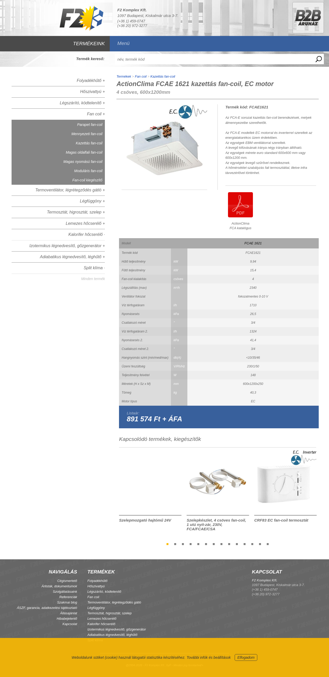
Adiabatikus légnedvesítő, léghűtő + (72, 257)
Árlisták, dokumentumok (59, 586)
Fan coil (141, 76)
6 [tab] (206, 543)
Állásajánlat (68, 613)
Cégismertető (67, 581)
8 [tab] (221, 543)
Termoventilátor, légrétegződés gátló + (70, 190)
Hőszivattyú (96, 586)
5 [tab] (198, 543)
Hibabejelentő (67, 618)
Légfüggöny (96, 608)
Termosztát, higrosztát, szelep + (76, 212)
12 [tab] (252, 543)
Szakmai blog (67, 602)
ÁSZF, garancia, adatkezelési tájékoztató (47, 608)
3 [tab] (183, 543)
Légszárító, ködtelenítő (104, 591)
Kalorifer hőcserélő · (86, 234)
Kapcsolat (69, 624)
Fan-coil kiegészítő (87, 180)
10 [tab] (237, 543)
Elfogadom (246, 657)
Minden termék (93, 279)
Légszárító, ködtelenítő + (82, 103)
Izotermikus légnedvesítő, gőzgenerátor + (67, 246)
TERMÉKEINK (89, 43)
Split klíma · (94, 268)
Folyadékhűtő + (91, 80)
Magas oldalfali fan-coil (84, 152)
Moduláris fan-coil (88, 171)
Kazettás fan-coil (89, 143)
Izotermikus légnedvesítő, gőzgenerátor (116, 629)
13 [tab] (260, 543)
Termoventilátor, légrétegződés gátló (114, 602)
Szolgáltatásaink (65, 591)
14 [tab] (267, 543)
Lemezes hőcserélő (101, 618)
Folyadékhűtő (97, 581)
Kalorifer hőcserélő (101, 624)
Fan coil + (96, 114)
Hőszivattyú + (92, 91)
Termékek (123, 76)
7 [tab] (213, 543)
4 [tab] (190, 543)
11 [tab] (244, 543)
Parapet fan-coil (89, 125)
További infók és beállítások (209, 657)
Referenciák (68, 597)
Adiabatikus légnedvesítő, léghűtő (112, 635)
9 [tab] (229, 543)
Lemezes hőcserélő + (85, 223)
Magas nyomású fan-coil (83, 162)
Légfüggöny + (92, 201)
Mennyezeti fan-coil (87, 134)
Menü (123, 43)
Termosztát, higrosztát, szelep (109, 613)
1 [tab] (167, 543)
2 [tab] (175, 543)
